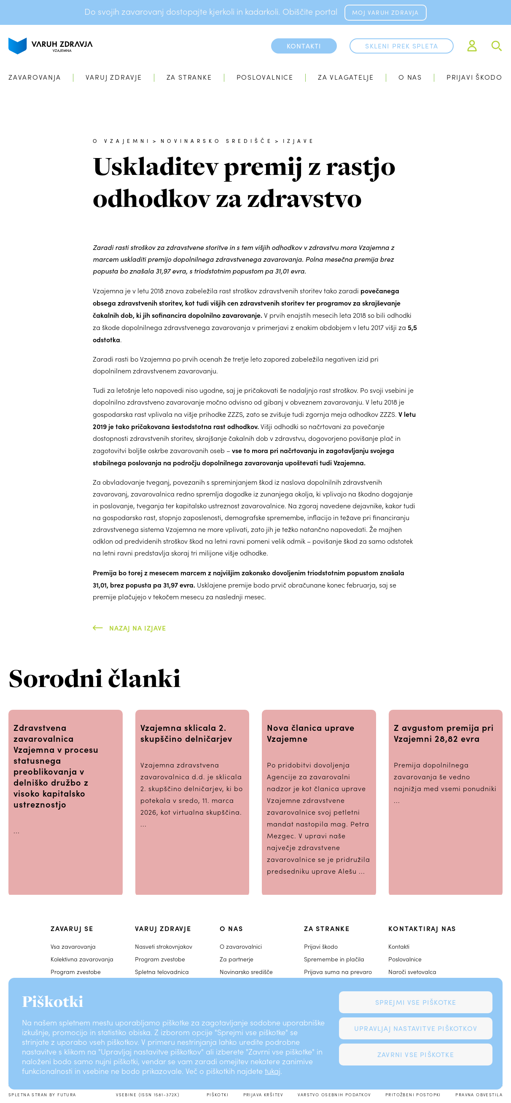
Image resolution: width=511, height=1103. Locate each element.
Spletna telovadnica (162, 972)
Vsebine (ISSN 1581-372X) (147, 1095)
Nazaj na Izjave (137, 627)
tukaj (272, 1071)
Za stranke (189, 76)
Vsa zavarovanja (73, 946)
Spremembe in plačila (334, 959)
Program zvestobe (76, 972)
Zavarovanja (34, 76)
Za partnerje (236, 959)
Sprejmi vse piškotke (416, 1002)
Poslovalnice (265, 76)
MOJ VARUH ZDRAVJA (385, 12)
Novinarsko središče (217, 140)
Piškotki (218, 1095)
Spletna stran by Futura (42, 1095)
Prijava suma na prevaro (338, 972)
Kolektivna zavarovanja (82, 959)
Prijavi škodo (474, 76)
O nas (410, 76)
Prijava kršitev (263, 1095)
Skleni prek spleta (401, 45)
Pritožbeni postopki (413, 1095)
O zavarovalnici (241, 946)
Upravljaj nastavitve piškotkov (415, 1028)
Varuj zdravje (114, 76)
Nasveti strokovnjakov (163, 946)
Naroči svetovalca (412, 972)
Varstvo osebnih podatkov (334, 1095)
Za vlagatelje (346, 76)
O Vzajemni (122, 140)
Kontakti (398, 946)
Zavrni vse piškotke (415, 1054)
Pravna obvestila (479, 1095)
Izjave (299, 140)
